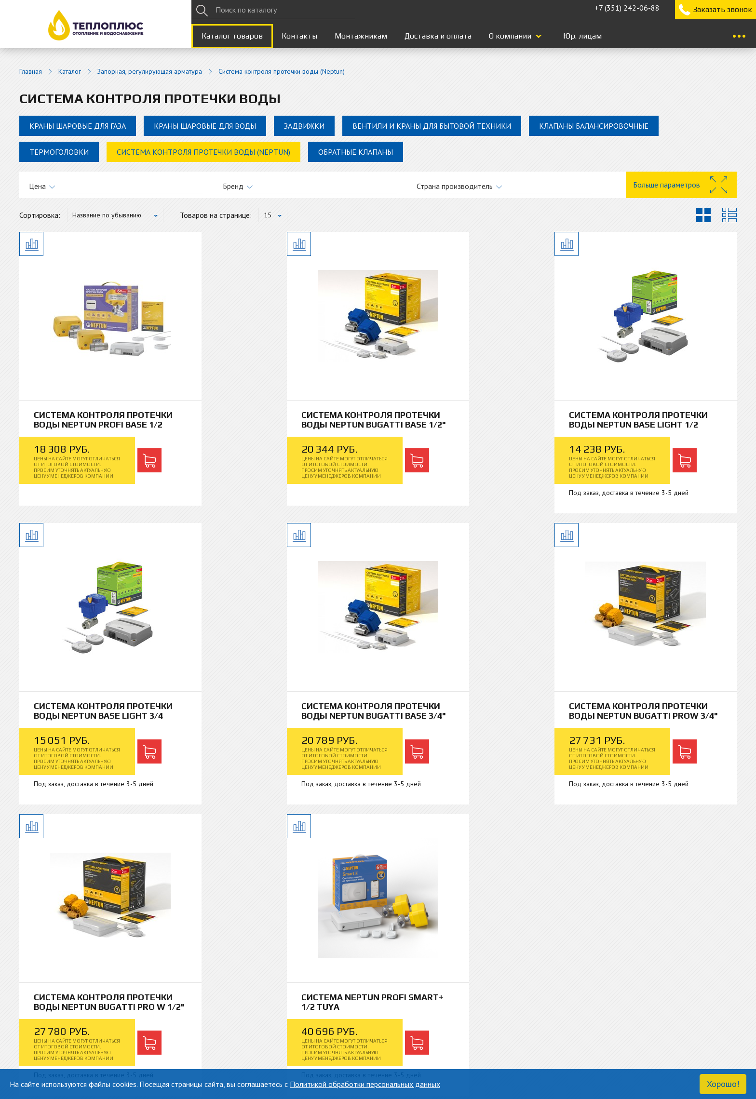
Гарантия (213, 1026)
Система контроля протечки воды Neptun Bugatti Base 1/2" (285, 424)
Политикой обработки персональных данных (365, 1084)
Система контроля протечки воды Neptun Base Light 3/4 (648, 419)
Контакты (299, 35)
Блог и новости (44, 1026)
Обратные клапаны (355, 152)
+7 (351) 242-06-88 (627, 8)
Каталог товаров (232, 35)
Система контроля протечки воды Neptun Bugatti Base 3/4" (103, 717)
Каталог (69, 71)
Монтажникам (361, 35)
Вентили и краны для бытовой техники (431, 126)
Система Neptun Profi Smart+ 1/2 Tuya (650, 713)
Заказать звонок (722, 9)
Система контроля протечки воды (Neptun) (203, 152)
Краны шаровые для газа (77, 126)
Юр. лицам (582, 35)
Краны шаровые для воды (205, 126)
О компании (510, 35)
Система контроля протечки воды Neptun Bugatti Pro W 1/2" (466, 717)
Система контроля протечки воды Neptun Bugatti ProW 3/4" (285, 717)
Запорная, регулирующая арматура (149, 71)
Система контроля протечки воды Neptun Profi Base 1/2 (103, 419)
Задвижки (304, 126)
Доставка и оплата (438, 35)
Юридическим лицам (412, 1014)
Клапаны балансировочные (593, 126)
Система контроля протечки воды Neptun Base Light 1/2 (466, 419)
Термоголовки (59, 152)
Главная (30, 71)
